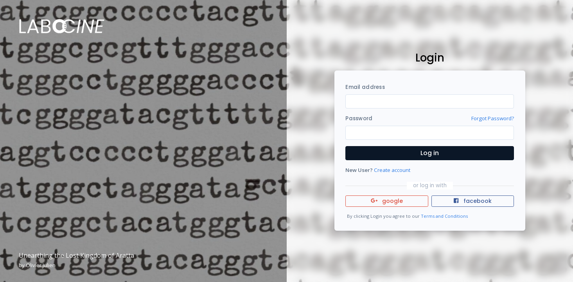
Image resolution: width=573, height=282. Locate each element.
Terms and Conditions (444, 216)
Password (358, 118)
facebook (472, 201)
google (387, 201)
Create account (392, 170)
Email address (364, 87)
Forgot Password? (492, 118)
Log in (429, 152)
